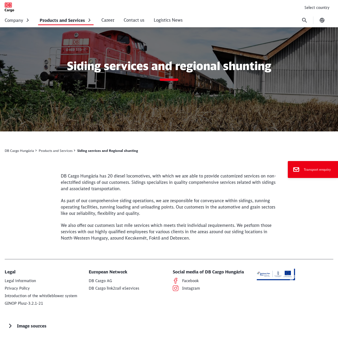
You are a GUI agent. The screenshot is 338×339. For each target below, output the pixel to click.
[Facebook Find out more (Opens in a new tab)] (190, 281)
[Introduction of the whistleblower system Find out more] (41, 295)
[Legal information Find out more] (20, 280)
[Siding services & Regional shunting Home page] (9, 7)
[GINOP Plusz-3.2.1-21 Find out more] (24, 303)
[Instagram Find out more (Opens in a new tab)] (191, 288)
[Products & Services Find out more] (57, 151)
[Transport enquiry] (313, 169)
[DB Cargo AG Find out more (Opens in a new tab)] (100, 281)
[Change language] (322, 20)
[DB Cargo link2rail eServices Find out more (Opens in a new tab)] (114, 288)
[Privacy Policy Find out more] (17, 288)
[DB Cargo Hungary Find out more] (21, 151)
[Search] (304, 20)
